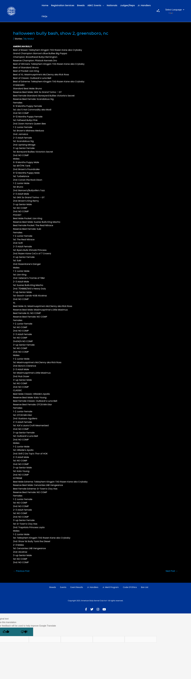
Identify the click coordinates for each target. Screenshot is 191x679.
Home (45, 5)
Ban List (144, 587)
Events (63, 587)
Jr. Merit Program (111, 587)
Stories (18, 38)
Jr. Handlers (144, 5)
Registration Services (62, 5)
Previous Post (22, 571)
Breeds (81, 5)
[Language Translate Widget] (174, 9)
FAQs (44, 16)
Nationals (112, 5)
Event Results (76, 587)
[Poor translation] (24, 632)
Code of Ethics (130, 587)
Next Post (171, 571)
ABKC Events (94, 5)
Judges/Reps (127, 5)
